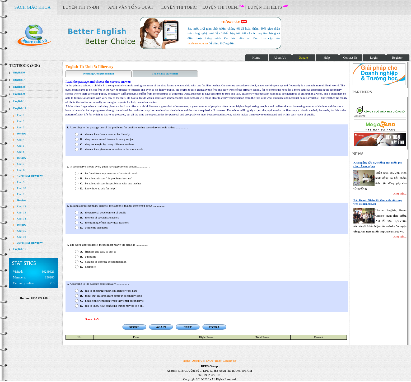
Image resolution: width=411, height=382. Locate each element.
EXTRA (214, 327)
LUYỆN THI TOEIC (179, 7)
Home (186, 360)
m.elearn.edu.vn (198, 43)
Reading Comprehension (98, 73)
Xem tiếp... (400, 193)
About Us (198, 360)
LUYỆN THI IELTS (268, 7)
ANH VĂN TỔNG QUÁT (130, 7)
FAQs (209, 360)
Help (218, 360)
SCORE (134, 327)
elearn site (84, 35)
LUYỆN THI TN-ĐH (81, 7)
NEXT (188, 327)
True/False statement (165, 73)
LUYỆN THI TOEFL (223, 7)
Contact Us (229, 360)
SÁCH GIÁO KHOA (33, 7)
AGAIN (161, 327)
